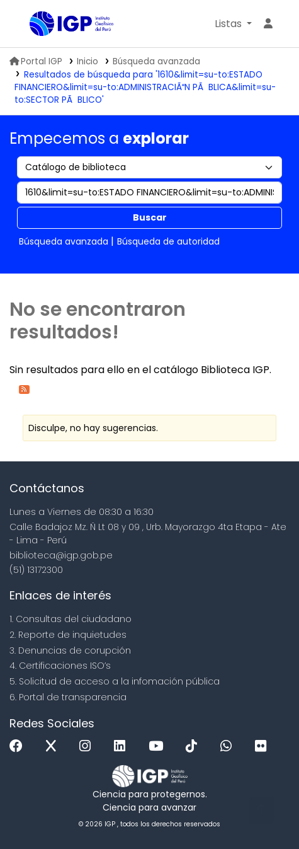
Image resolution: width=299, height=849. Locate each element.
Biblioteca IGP (34, 24)
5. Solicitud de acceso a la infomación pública (114, 681)
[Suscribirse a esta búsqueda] (24, 389)
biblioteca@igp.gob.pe (61, 555)
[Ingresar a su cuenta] (268, 24)
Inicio (87, 61)
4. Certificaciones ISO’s (60, 665)
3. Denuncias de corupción (70, 650)
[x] (54, 746)
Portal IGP (35, 61)
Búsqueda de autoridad (168, 241)
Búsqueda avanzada (156, 61)
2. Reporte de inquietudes (68, 634)
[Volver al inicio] (261, 810)
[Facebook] (19, 746)
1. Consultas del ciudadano (70, 619)
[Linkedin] (123, 746)
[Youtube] (159, 746)
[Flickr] (264, 746)
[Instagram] (88, 746)
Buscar (150, 217)
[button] (233, 24)
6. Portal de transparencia (68, 697)
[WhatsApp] (229, 746)
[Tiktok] (194, 746)
